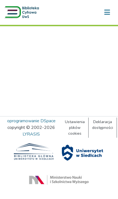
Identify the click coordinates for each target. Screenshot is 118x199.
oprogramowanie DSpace (31, 121)
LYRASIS (31, 134)
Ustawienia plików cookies (75, 127)
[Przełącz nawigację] (107, 12)
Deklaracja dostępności (102, 124)
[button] (22, 12)
